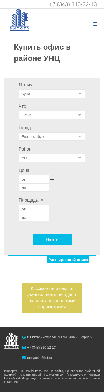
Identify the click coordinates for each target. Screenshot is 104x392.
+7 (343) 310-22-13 (73, 4)
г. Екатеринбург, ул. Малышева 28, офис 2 (59, 337)
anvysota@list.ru (39, 358)
